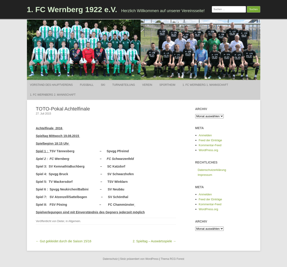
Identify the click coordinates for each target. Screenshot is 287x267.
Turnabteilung (123, 84)
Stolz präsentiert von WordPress (139, 258)
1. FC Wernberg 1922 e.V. (72, 9)
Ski (103, 84)
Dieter (60, 221)
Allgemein (74, 221)
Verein (147, 84)
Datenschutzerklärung (212, 170)
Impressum (205, 175)
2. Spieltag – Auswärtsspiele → (154, 241)
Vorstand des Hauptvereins (51, 84)
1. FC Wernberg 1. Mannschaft (205, 84)
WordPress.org (208, 150)
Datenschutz (110, 258)
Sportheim (167, 84)
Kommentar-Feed (210, 145)
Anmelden (205, 135)
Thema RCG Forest (172, 258)
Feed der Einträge (210, 140)
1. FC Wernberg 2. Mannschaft (53, 94)
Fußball (87, 84)
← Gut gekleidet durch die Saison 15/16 (64, 241)
